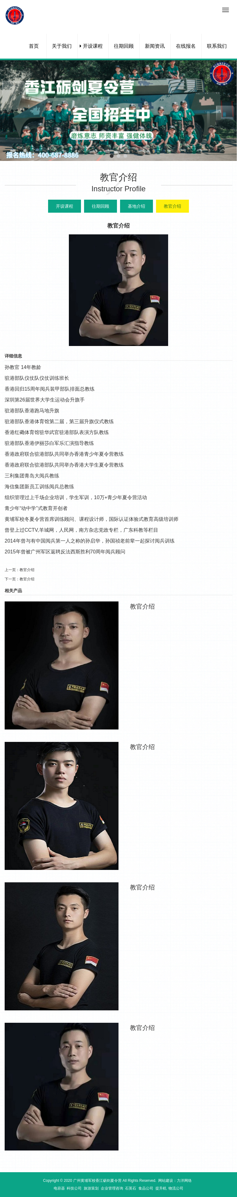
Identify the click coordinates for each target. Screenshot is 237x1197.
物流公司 (175, 1188)
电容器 (59, 1188)
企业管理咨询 (112, 1188)
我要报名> (154, 618)
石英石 (130, 1188)
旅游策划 (91, 1188)
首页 (34, 46)
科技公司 (74, 1188)
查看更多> (203, 618)
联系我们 (217, 46)
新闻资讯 (155, 46)
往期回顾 (124, 46)
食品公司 (145, 1188)
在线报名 (186, 46)
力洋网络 (184, 1180)
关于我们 (62, 46)
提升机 (161, 1188)
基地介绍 (136, 206)
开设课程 (93, 46)
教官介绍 (172, 206)
